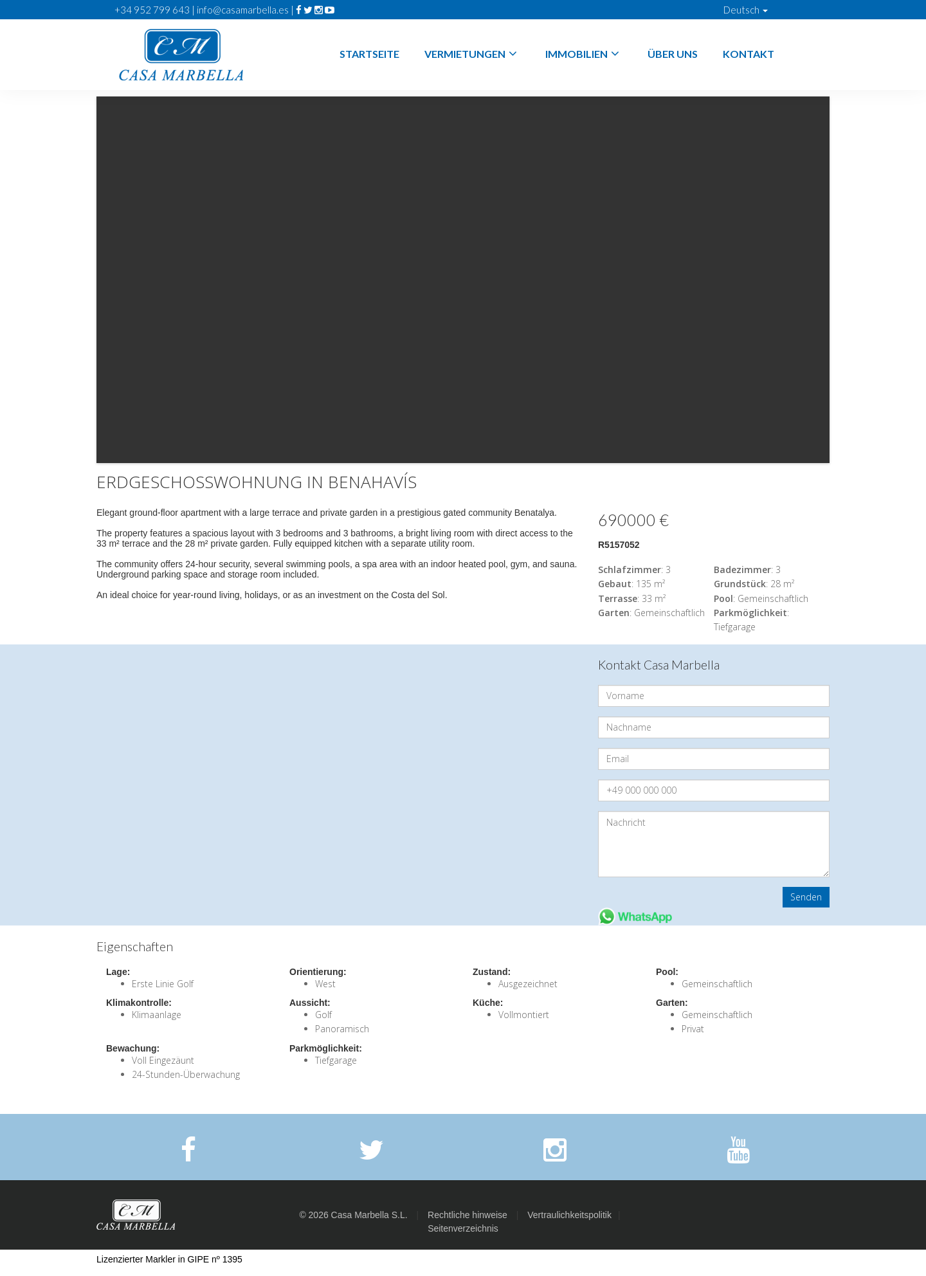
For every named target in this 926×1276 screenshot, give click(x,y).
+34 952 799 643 (152, 9)
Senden (806, 897)
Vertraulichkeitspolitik (569, 1215)
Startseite (369, 54)
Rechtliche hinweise (467, 1215)
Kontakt (748, 54)
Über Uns (673, 54)
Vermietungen (472, 54)
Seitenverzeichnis (463, 1228)
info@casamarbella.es (243, 9)
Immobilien (583, 54)
